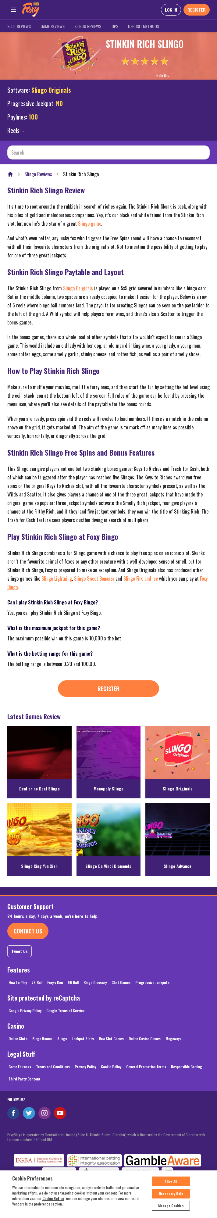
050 (37, 1139)
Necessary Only (171, 1197)
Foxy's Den (55, 982)
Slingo (62, 1038)
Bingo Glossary (95, 982)
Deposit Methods (143, 26)
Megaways (173, 1038)
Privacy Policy (85, 1066)
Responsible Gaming (186, 1066)
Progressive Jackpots (152, 982)
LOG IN (171, 9)
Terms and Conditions (53, 1066)
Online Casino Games (145, 1038)
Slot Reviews (19, 26)
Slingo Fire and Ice (140, 578)
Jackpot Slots (83, 1038)
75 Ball (37, 982)
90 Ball (73, 982)
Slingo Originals (51, 90)
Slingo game (89, 223)
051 (49, 1139)
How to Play (18, 982)
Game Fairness (20, 1066)
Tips (114, 26)
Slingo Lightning (56, 578)
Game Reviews (53, 26)
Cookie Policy (111, 1066)
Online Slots (18, 1038)
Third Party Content (25, 1078)
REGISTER (196, 9)
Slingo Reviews (87, 26)
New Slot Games (111, 1038)
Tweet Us (19, 951)
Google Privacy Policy (25, 1010)
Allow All (171, 1185)
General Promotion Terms (146, 1066)
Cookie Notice (53, 1202)
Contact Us (28, 931)
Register (108, 689)
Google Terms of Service (65, 1010)
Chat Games (121, 982)
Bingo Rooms (42, 1038)
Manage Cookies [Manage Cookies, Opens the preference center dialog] (171, 1210)
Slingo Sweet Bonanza (94, 578)
